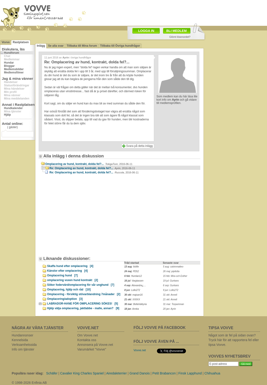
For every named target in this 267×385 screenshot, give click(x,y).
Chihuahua (212, 373)
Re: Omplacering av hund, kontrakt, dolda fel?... (92, 168)
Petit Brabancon (164, 373)
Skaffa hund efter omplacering (70, 266)
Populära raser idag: (27, 373)
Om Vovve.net (87, 335)
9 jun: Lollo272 (170, 290)
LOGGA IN (146, 31)
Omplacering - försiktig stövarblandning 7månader (83, 294)
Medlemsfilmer (14, 72)
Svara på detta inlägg (139, 146)
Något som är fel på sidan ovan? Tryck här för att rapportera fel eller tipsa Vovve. (233, 340)
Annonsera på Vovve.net (95, 345)
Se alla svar (55, 45)
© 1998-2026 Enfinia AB (29, 383)
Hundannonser (22, 335)
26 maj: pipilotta (171, 271)
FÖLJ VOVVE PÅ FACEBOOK (159, 328)
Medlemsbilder (14, 69)
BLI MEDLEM (176, 31)
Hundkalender (13, 108)
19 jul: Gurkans (171, 280)
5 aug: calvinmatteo (173, 266)
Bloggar (9, 66)
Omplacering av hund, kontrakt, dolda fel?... (88, 164)
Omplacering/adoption (65, 299)
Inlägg (41, 45)
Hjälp (7, 114)
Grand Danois (140, 373)
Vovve (6, 42)
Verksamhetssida (24, 345)
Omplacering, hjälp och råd (69, 289)
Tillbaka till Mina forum (82, 45)
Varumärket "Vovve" (91, 349)
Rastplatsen (21, 42)
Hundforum (11, 52)
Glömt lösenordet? (179, 36)
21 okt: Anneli (170, 299)
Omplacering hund (62, 275)
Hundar (9, 62)
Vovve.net (140, 350)
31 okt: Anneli (170, 295)
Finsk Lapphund (190, 373)
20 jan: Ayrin (169, 309)
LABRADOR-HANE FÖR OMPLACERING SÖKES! (82, 303)
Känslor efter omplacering (67, 270)
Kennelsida (20, 340)
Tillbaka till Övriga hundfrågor (120, 45)
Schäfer (51, 373)
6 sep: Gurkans (171, 285)
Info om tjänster (23, 349)
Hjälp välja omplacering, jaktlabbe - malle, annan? (83, 308)
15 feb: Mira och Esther (175, 276)
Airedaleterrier (116, 373)
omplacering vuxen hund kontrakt (72, 280)
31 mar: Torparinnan (173, 304)
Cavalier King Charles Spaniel (82, 373)
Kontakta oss (86, 340)
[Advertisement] (67, 205)
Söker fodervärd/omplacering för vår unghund (80, 284)
